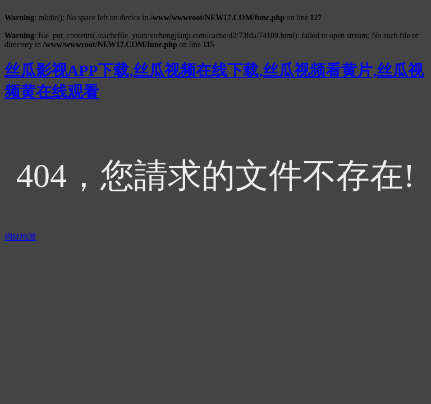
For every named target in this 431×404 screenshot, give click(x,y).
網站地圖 (20, 237)
